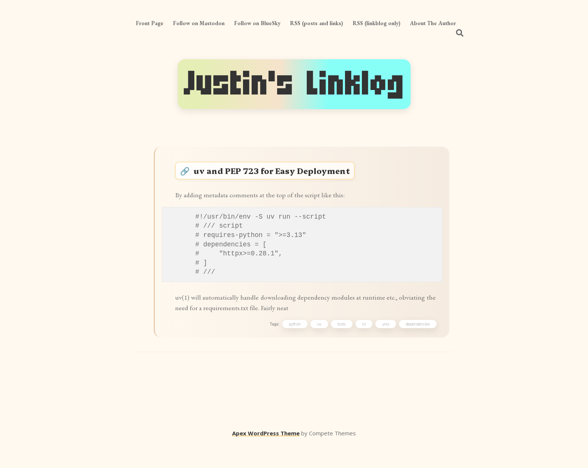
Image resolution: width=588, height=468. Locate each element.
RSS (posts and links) (316, 23)
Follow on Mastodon (199, 23)
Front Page (150, 23)
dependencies (416, 346)
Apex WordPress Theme (266, 457)
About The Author (433, 23)
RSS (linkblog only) (376, 23)
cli (362, 346)
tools (340, 346)
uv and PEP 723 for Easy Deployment (283, 174)
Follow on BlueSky (257, 23)
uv (317, 346)
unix (383, 346)
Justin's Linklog (294, 84)
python (293, 346)
